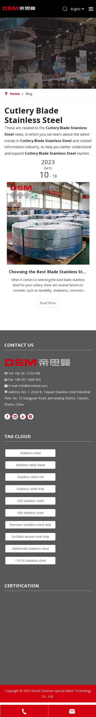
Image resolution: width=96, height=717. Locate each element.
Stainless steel (30, 453)
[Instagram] (30, 416)
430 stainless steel (30, 501)
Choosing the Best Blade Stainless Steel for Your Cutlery (48, 271)
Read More (48, 303)
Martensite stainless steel (30, 548)
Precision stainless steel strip (30, 525)
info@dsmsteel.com (33, 386)
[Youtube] (23, 416)
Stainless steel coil (30, 477)
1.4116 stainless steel (30, 560)
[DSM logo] (37, 362)
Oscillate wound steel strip (30, 536)
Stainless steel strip (30, 489)
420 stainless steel (30, 513)
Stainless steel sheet (30, 465)
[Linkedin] (15, 416)
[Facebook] (7, 416)
